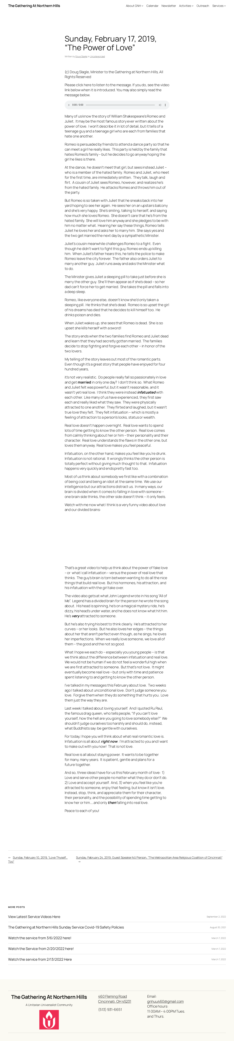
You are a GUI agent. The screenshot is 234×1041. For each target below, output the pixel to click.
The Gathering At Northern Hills (34, 5)
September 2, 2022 (216, 916)
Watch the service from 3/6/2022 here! (39, 938)
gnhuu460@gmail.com (165, 1001)
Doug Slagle (81, 56)
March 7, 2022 (219, 938)
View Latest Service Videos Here (34, 917)
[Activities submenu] (193, 6)
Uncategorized (97, 56)
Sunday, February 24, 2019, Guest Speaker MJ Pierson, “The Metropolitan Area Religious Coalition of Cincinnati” (149, 857)
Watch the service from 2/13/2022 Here (40, 959)
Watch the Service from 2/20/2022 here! (41, 949)
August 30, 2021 (218, 927)
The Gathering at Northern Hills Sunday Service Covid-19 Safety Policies (66, 927)
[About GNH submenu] (142, 6)
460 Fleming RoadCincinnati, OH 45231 (114, 999)
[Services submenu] (225, 6)
